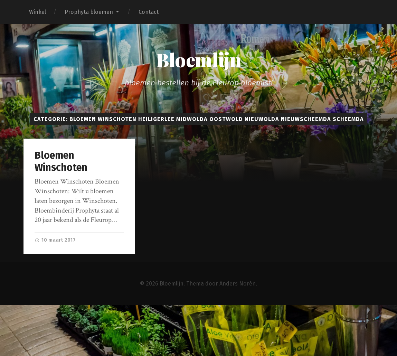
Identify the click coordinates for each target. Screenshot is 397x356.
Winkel (37, 12)
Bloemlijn (199, 59)
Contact (149, 12)
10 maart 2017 (55, 240)
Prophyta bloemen (89, 12)
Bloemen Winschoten (61, 161)
